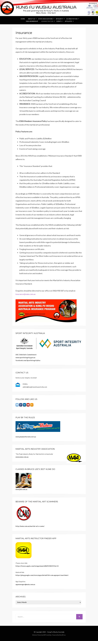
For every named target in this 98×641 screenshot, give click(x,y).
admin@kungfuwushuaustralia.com (35, 387)
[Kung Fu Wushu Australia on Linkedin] (24, 404)
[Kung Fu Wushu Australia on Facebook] (20, 404)
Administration (47, 21)
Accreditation (71, 19)
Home (23, 19)
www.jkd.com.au (21, 489)
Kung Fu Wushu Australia (55, 632)
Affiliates (68, 21)
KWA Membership (32, 21)
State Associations (45, 19)
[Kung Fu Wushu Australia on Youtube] (28, 404)
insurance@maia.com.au (26, 294)
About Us (31, 19)
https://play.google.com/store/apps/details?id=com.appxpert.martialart (42, 575)
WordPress (62, 635)
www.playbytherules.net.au (26, 437)
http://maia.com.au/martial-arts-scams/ (30, 526)
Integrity (59, 19)
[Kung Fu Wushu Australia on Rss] (31, 404)
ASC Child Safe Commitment (26, 355)
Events (59, 21)
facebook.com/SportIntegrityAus (28, 360)
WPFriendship (47, 635)
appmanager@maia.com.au (25, 584)
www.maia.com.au (22, 457)
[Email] (17, 404)
